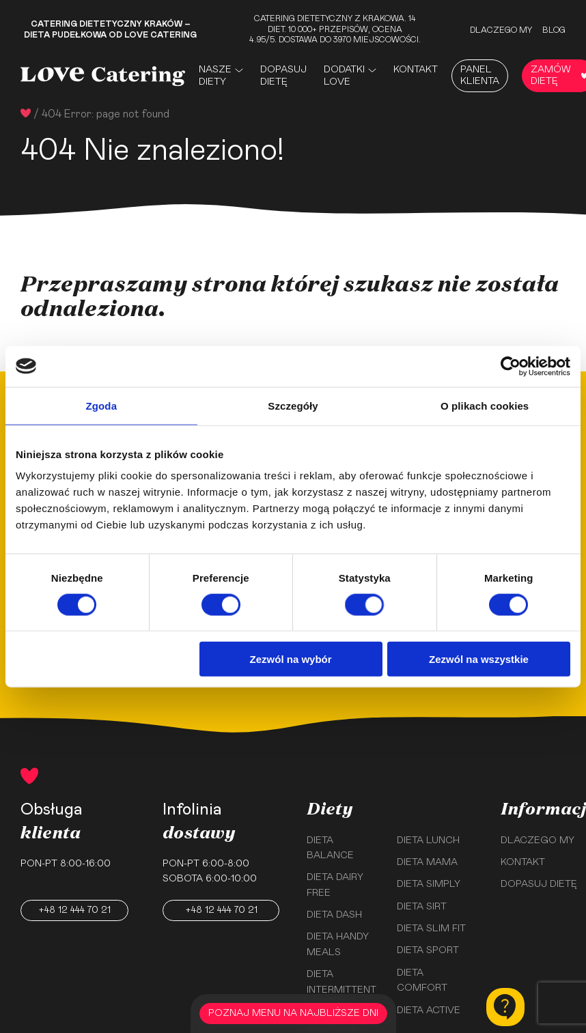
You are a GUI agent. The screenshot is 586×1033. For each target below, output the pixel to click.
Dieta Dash (334, 915)
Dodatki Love (344, 76)
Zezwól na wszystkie (479, 659)
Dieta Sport (428, 950)
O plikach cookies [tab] (485, 405)
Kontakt (415, 69)
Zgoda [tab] (101, 405)
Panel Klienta (479, 75)
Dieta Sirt (422, 906)
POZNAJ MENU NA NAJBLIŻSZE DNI (293, 1013)
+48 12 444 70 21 (74, 910)
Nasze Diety (215, 76)
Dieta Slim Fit (431, 928)
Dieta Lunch (428, 840)
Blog (554, 30)
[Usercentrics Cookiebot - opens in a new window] (510, 366)
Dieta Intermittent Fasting (341, 990)
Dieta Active (428, 1010)
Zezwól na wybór (291, 659)
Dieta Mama (427, 862)
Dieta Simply (428, 884)
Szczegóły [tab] (293, 405)
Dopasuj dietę (283, 76)
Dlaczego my (501, 30)
